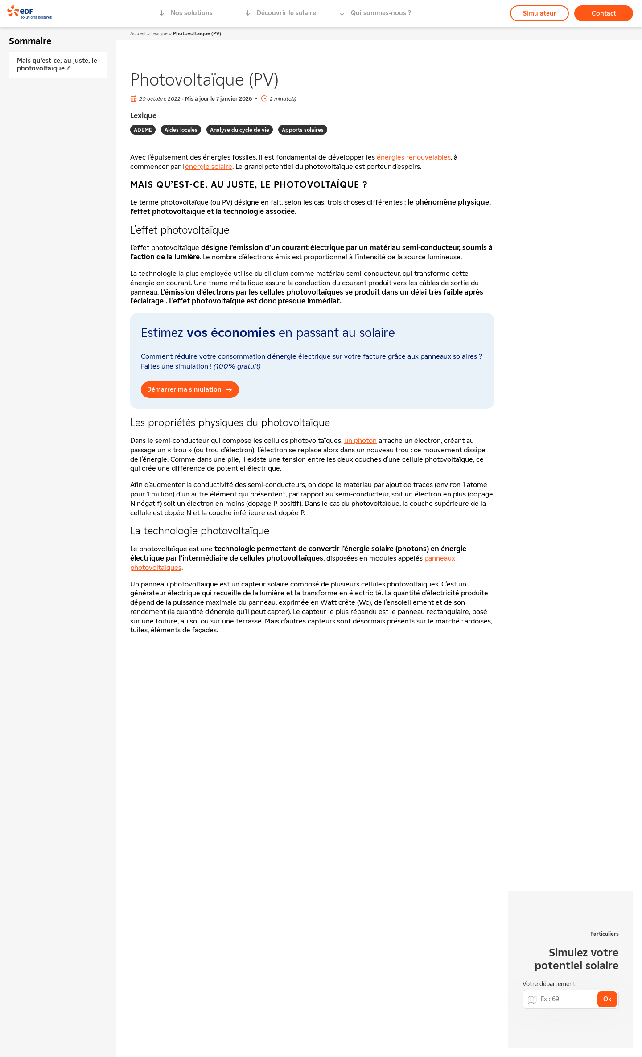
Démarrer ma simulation (184, 389)
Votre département (549, 984)
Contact (604, 13)
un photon (360, 440)
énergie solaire (208, 166)
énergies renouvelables (414, 157)
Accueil (138, 33)
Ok (607, 999)
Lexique (159, 33)
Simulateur (539, 13)
